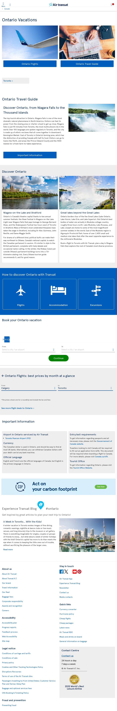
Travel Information (10, 587)
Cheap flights (65, 618)
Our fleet (6, 592)
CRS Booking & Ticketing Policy (15, 693)
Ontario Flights (30, 63)
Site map (5, 641)
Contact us (64, 592)
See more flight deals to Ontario (17, 407)
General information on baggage (73, 641)
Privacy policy (8, 662)
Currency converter (68, 609)
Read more (8, 549)
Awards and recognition (12, 606)
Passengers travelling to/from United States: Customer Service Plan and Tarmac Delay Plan (28, 682)
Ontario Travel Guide (87, 63)
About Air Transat (9, 574)
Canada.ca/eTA (101, 456)
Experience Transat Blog (70, 583)
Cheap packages (66, 623)
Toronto (7, 80)
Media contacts (66, 597)
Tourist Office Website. (82, 467)
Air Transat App (66, 578)
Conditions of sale (9, 658)
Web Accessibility (9, 636)
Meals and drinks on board (71, 636)
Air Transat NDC (66, 632)
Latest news (64, 627)
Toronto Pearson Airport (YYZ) (18, 438)
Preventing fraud (9, 705)
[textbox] (28, 349)
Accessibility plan (9, 622)
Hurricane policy (67, 614)
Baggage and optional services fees (17, 688)
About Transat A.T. (9, 578)
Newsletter (64, 588)
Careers (5, 610)
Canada (7, 9)
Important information (30, 155)
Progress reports (9, 627)
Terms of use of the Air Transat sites (17, 676)
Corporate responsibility (12, 601)
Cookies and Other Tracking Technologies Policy (22, 667)
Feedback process (10, 632)
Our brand (6, 583)
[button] (10, 339)
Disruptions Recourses (11, 671)
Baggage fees (7, 596)
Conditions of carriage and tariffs (16, 653)
